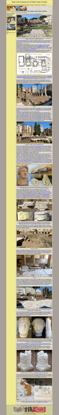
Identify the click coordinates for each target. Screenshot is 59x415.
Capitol (47, 45)
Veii (39, 113)
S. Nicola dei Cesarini (33, 48)
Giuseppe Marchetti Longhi (27, 346)
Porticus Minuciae (34, 162)
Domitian (40, 311)
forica (45, 76)
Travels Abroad (43, 4)
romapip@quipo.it (10, 15)
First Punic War (46, 344)
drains (46, 108)
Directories (32, 4)
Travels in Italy (37, 4)
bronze (36, 194)
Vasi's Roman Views (17, 4)
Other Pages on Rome (25, 4)
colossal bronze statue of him (44, 162)
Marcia (39, 109)
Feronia (34, 345)
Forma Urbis (41, 157)
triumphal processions (41, 46)
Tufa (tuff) (18, 108)
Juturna (17, 344)
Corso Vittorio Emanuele (22, 40)
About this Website (10, 4)
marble (33, 194)
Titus (27, 311)
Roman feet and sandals (44, 187)
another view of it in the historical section (36, 144)
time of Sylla (39, 146)
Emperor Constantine (26, 194)
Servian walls (49, 109)
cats (20, 43)
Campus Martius (25, 81)
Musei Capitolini (46, 194)
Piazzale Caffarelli (43, 42)
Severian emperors (31, 120)
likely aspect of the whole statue (37, 342)
